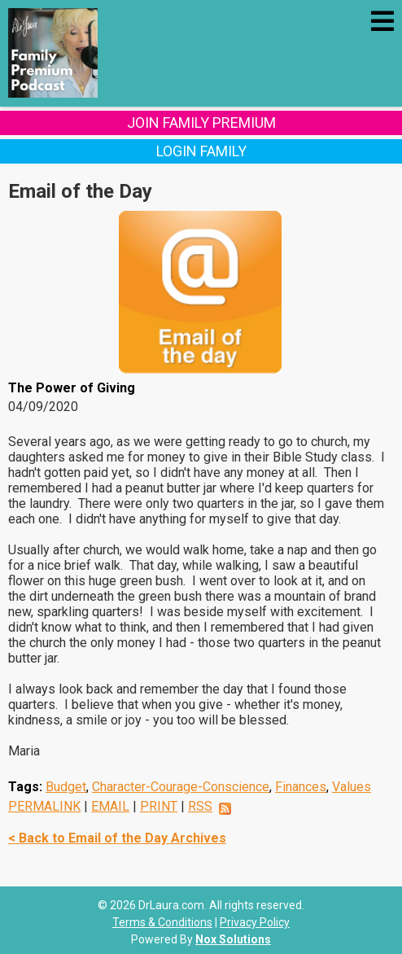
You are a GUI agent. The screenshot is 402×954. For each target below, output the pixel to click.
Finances (300, 786)
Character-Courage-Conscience (180, 786)
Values (351, 786)
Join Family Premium (201, 122)
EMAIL (110, 806)
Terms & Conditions (162, 922)
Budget (66, 786)
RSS (200, 806)
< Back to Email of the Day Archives (117, 838)
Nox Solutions (233, 939)
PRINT (158, 806)
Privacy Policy (255, 922)
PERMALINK (44, 806)
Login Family (201, 151)
